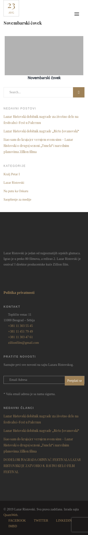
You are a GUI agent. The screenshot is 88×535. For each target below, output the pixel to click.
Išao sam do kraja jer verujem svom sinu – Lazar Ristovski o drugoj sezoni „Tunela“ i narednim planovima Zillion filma (38, 145)
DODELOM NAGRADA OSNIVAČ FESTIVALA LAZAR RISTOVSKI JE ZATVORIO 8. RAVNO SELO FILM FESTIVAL (42, 465)
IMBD (12, 526)
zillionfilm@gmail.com (23, 342)
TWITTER (41, 520)
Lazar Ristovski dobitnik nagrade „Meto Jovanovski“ (41, 131)
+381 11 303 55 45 (20, 326)
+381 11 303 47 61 (20, 337)
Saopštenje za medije (17, 199)
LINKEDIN (64, 520)
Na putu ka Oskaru (16, 191)
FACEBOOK (17, 520)
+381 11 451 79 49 (20, 331)
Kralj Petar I (12, 174)
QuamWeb (11, 515)
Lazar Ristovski (14, 182)
